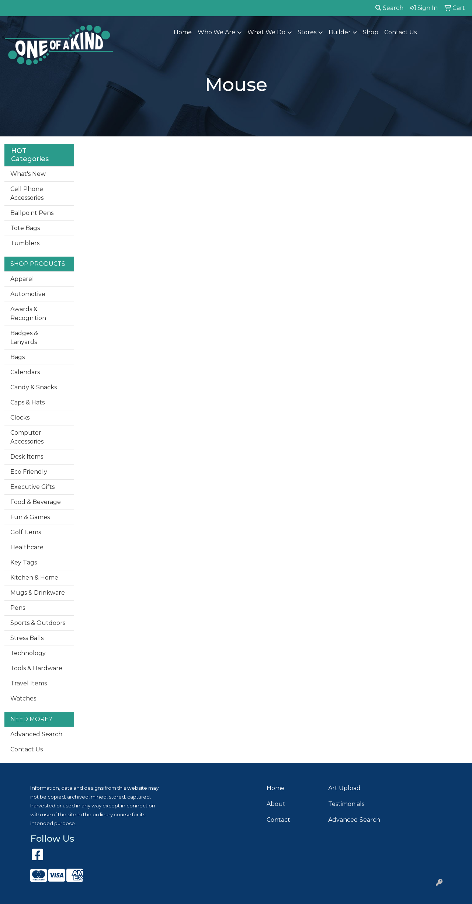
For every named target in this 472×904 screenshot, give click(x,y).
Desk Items (26, 456)
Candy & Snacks (33, 387)
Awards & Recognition (28, 313)
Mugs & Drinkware (37, 592)
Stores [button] (307, 32)
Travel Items (28, 683)
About (276, 803)
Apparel (22, 278)
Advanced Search (36, 734)
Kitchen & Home (34, 577)
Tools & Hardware (36, 668)
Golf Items (25, 532)
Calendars (25, 372)
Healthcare (27, 547)
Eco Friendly (28, 471)
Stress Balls (27, 638)
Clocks (20, 417)
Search (389, 7)
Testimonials (346, 803)
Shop (370, 32)
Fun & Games (30, 517)
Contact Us (400, 32)
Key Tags (23, 562)
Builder (340, 32)
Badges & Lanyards (24, 337)
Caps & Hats (27, 402)
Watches (23, 698)
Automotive (27, 294)
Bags (17, 357)
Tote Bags (25, 228)
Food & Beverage (35, 501)
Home (183, 32)
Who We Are (216, 32)
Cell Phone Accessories (27, 193)
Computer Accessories (27, 437)
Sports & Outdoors (37, 622)
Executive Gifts (32, 486)
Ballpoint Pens (31, 212)
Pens (17, 607)
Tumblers (24, 243)
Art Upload (344, 788)
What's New (28, 173)
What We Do (266, 32)
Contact (278, 819)
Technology (28, 653)
